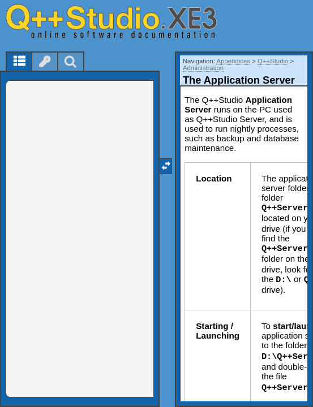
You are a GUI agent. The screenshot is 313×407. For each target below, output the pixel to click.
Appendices (233, 61)
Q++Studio (273, 61)
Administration (203, 67)
